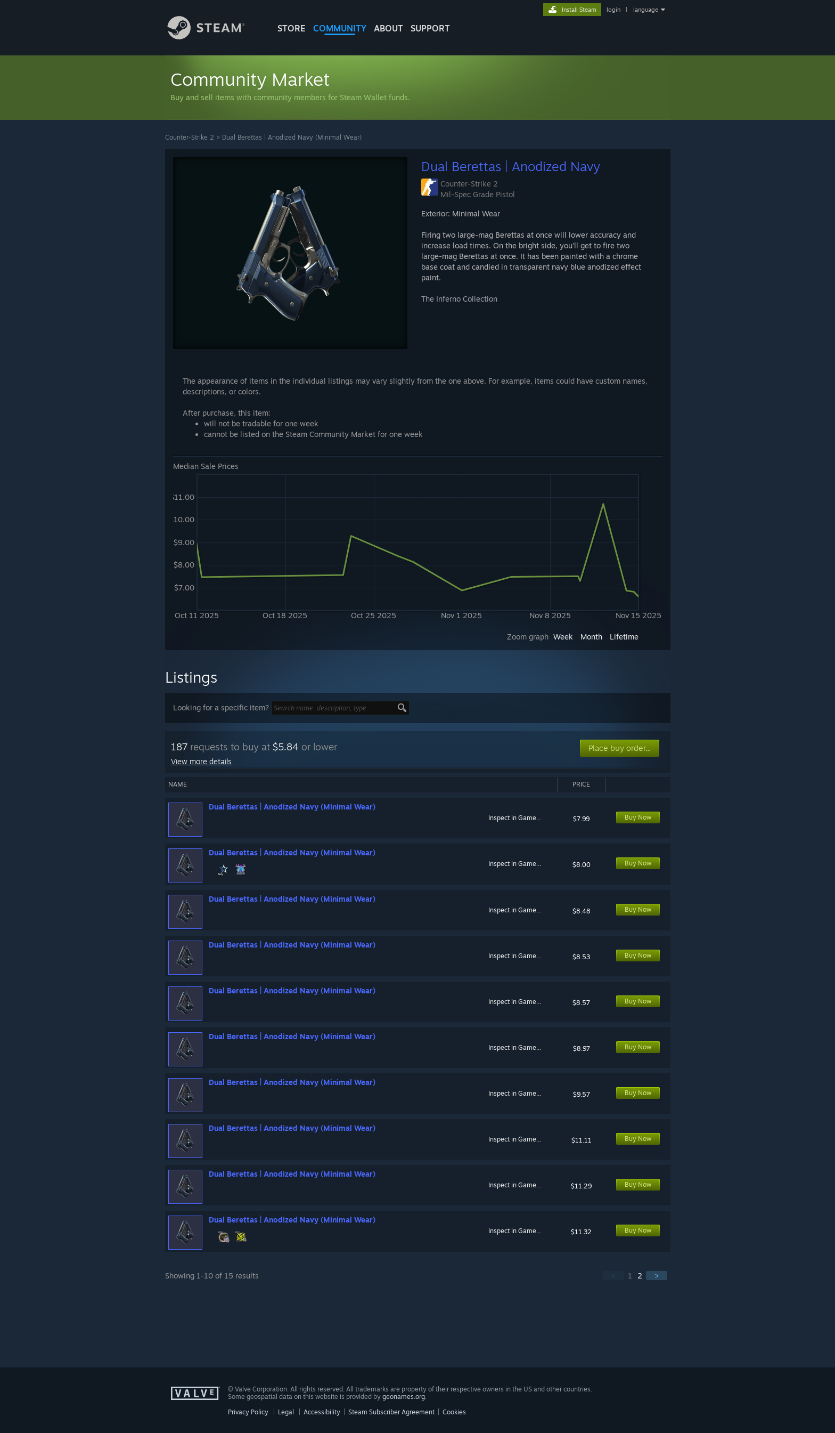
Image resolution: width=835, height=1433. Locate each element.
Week (563, 636)
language (645, 9)
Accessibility (322, 1412)
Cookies (454, 1412)
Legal (286, 1412)
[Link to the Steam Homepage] (214, 36)
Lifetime (624, 636)
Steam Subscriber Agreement (391, 1412)
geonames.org (403, 1396)
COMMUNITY (339, 28)
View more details (201, 761)
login (613, 9)
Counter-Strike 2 (189, 137)
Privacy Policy (248, 1412)
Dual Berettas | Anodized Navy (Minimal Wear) (292, 137)
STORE (291, 28)
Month (591, 636)
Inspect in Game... (514, 818)
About (388, 28)
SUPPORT (430, 28)
